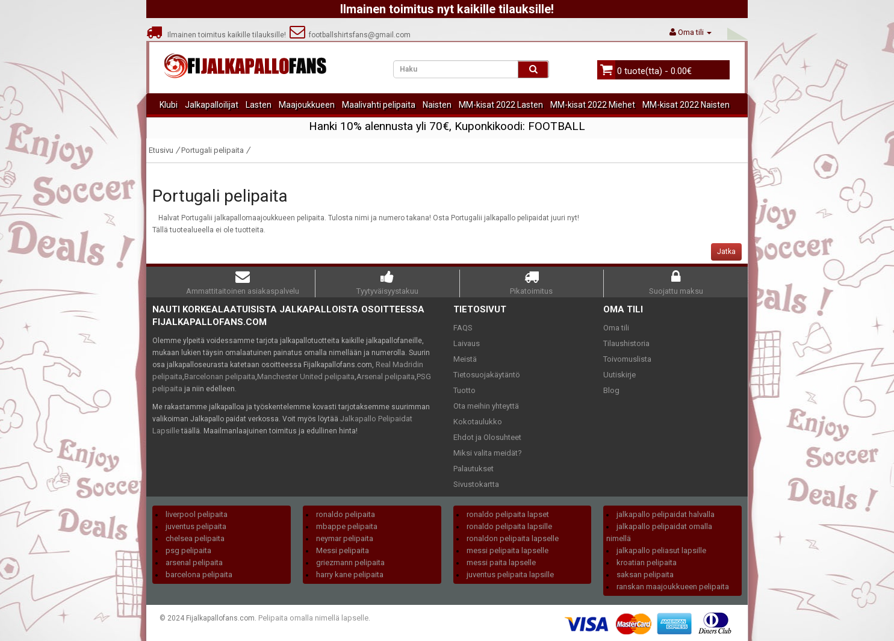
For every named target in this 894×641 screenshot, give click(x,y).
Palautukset (473, 468)
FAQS (463, 327)
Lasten (259, 105)
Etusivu (161, 150)
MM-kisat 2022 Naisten (686, 105)
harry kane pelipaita (349, 574)
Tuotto (464, 390)
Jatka (726, 251)
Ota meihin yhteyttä (486, 405)
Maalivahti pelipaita (378, 105)
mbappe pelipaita (346, 526)
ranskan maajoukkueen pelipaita (672, 586)
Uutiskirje (619, 374)
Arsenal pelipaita (385, 376)
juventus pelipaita (196, 526)
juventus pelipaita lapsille (510, 574)
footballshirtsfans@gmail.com (350, 35)
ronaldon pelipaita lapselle (513, 538)
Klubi (169, 105)
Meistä (465, 359)
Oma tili (616, 327)
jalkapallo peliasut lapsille (661, 550)
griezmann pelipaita (350, 562)
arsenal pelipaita (194, 562)
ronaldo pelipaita (345, 514)
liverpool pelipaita (197, 514)
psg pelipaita (188, 550)
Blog (611, 390)
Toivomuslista (627, 359)
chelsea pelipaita (195, 538)
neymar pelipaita (344, 538)
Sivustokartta (476, 484)
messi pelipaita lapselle (507, 550)
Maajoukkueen (307, 105)
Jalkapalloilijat (211, 105)
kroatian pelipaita (646, 562)
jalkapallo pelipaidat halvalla (665, 514)
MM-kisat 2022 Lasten (501, 105)
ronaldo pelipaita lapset (508, 514)
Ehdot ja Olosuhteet (487, 437)
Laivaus (466, 343)
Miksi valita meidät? (487, 452)
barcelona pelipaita (199, 574)
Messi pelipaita (342, 550)
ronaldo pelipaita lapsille (509, 526)
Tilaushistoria (626, 343)
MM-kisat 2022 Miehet (592, 105)
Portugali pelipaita (212, 150)
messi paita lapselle (501, 562)
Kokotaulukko (477, 421)
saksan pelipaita (645, 574)
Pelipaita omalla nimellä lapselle (313, 617)
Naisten (437, 105)
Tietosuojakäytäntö (486, 374)
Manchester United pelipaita (306, 376)
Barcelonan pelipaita (219, 376)
